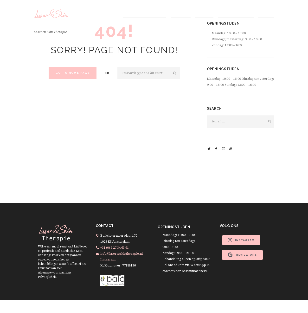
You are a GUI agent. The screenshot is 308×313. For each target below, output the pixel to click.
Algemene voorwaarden (54, 272)
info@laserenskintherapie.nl (121, 253)
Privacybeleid (47, 277)
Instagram (108, 259)
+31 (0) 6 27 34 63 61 (114, 247)
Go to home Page (73, 72)
